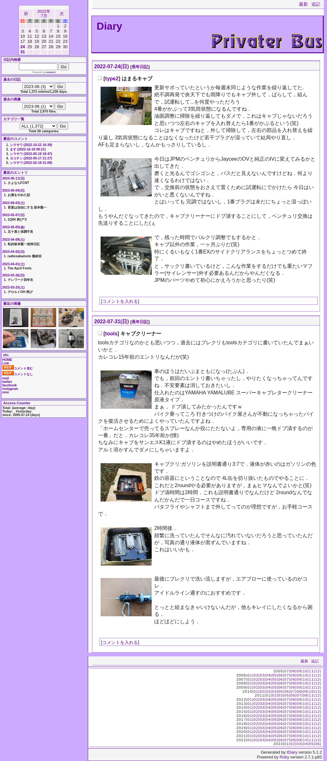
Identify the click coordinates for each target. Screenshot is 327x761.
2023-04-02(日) (13, 251)
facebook (9, 385)
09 (299, 671)
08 (293, 671)
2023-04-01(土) (13, 264)
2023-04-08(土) (13, 239)
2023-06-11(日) (13, 178)
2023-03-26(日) (13, 275)
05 (274, 675)
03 (262, 675)
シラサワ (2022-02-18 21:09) (31, 163)
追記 (315, 4)
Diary (109, 26)
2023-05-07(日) (13, 215)
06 (280, 675)
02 (256, 675)
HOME (7, 360)
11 (311, 671)
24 (22, 46)
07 (286, 671)
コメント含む (17, 368)
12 (317, 671)
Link (5, 363)
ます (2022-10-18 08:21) (28, 149)
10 (305, 671)
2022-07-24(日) (111, 66)
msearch (51, 72)
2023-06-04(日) (13, 190)
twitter (7, 382)
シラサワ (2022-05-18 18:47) (31, 154)
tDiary (292, 752)
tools (111, 333)
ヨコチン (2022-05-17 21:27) (31, 158)
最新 (303, 4)
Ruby (284, 757)
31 (22, 51)
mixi (5, 392)
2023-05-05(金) (13, 227)
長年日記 (140, 66)
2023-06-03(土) (13, 203)
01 (249, 675)
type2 (111, 78)
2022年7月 (43, 13)
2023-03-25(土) (13, 287)
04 (268, 675)
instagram (10, 389)
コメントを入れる (120, 301)
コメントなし (17, 374)
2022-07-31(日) (111, 321)
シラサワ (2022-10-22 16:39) (31, 145)
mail (5, 378)
